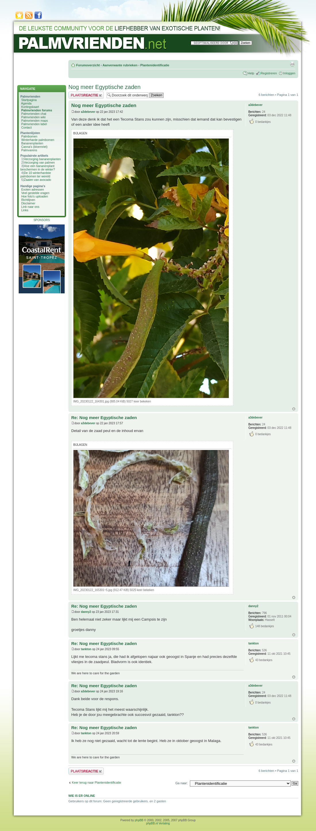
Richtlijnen (28, 200)
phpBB (139, 820)
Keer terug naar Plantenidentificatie (96, 782)
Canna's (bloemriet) (34, 146)
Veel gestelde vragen (35, 193)
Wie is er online (81, 795)
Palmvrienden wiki (33, 117)
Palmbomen (29, 136)
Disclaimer (28, 203)
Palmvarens (29, 150)
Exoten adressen (32, 189)
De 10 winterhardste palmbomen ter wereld (35, 174)
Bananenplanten (32, 143)
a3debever (88, 111)
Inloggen (289, 73)
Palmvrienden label (34, 124)
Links (24, 210)
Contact (26, 127)
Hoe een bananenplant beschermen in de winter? (37, 167)
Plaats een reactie (86, 95)
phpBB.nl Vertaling (158, 823)
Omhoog (293, 408)
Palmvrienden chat (33, 113)
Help (251, 73)
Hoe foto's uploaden (34, 196)
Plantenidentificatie (154, 65)
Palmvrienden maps (34, 120)
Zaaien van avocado (37, 179)
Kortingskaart (30, 107)
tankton (86, 649)
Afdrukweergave (292, 64)
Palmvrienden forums (36, 110)
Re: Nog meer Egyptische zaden (104, 417)
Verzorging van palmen (39, 162)
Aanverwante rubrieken (120, 65)
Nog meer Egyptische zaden (104, 87)
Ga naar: (181, 783)
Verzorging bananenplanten (42, 159)
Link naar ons (30, 206)
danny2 (86, 611)
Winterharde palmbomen (37, 140)
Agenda (26, 103)
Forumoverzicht (88, 65)
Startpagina (29, 100)
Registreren (269, 73)
